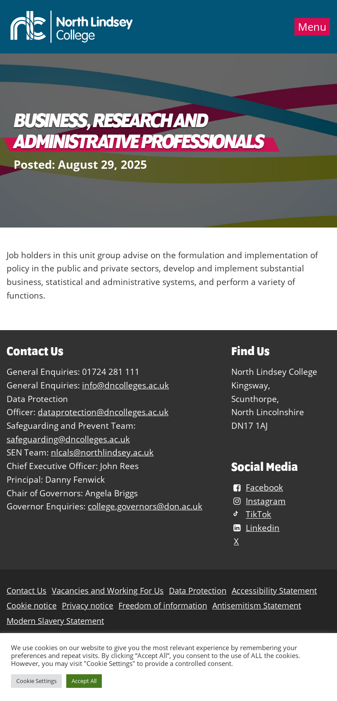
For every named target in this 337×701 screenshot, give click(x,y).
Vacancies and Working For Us (108, 591)
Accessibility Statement (274, 591)
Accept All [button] (84, 681)
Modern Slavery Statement (55, 621)
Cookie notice (32, 606)
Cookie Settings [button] (36, 681)
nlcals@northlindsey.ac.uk (102, 452)
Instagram (258, 500)
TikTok (251, 514)
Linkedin (255, 527)
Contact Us (27, 591)
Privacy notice (87, 606)
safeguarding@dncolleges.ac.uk (68, 439)
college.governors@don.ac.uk (145, 506)
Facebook (257, 487)
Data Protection (197, 591)
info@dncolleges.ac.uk (125, 385)
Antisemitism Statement (256, 606)
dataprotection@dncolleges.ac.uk (103, 411)
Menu (312, 27)
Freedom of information (162, 606)
